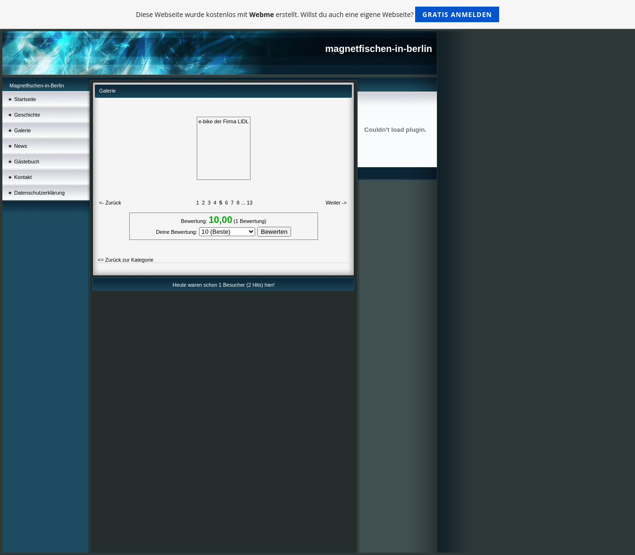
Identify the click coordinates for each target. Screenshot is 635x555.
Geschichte (27, 115)
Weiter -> (336, 202)
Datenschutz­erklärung (39, 193)
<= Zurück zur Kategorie (125, 260)
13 (249, 202)
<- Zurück (110, 202)
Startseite (25, 99)
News (20, 146)
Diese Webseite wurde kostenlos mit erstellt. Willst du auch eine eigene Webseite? (317, 14)
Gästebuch (26, 161)
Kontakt (23, 177)
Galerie (22, 130)
